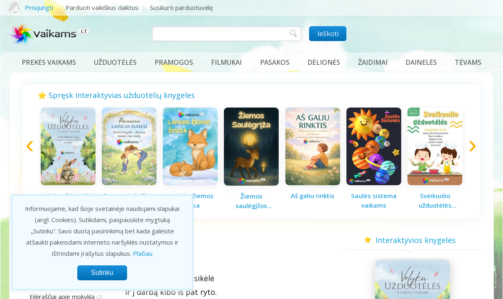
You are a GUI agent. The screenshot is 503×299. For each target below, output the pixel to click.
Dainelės (421, 62)
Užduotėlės (115, 62)
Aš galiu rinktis (312, 195)
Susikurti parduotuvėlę (181, 7)
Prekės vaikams (49, 62)
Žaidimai (373, 62)
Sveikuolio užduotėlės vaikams (435, 200)
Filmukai (226, 62)
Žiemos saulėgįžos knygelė (251, 201)
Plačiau (142, 253)
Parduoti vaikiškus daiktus (102, 7)
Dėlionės (323, 62)
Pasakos (275, 62)
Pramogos (174, 62)
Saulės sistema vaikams (374, 200)
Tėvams (468, 62)
